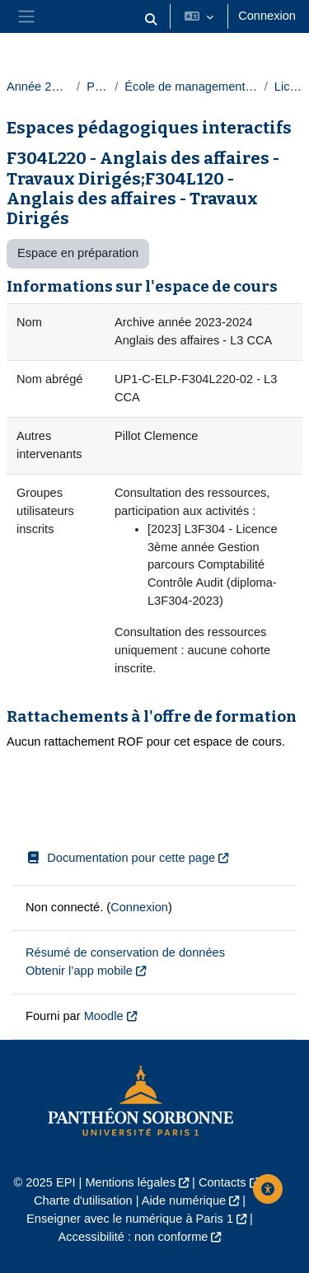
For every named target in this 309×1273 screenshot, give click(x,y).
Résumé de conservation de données (125, 952)
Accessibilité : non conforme (133, 1236)
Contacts (222, 1182)
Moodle (104, 1016)
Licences (288, 86)
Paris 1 (97, 86)
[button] (151, 19)
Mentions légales (130, 1182)
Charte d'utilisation (83, 1200)
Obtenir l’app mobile (79, 970)
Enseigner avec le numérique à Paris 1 (129, 1218)
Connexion (267, 15)
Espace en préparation (77, 253)
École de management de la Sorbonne (190, 86)
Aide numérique (184, 1200)
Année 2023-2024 (38, 86)
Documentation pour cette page (120, 857)
